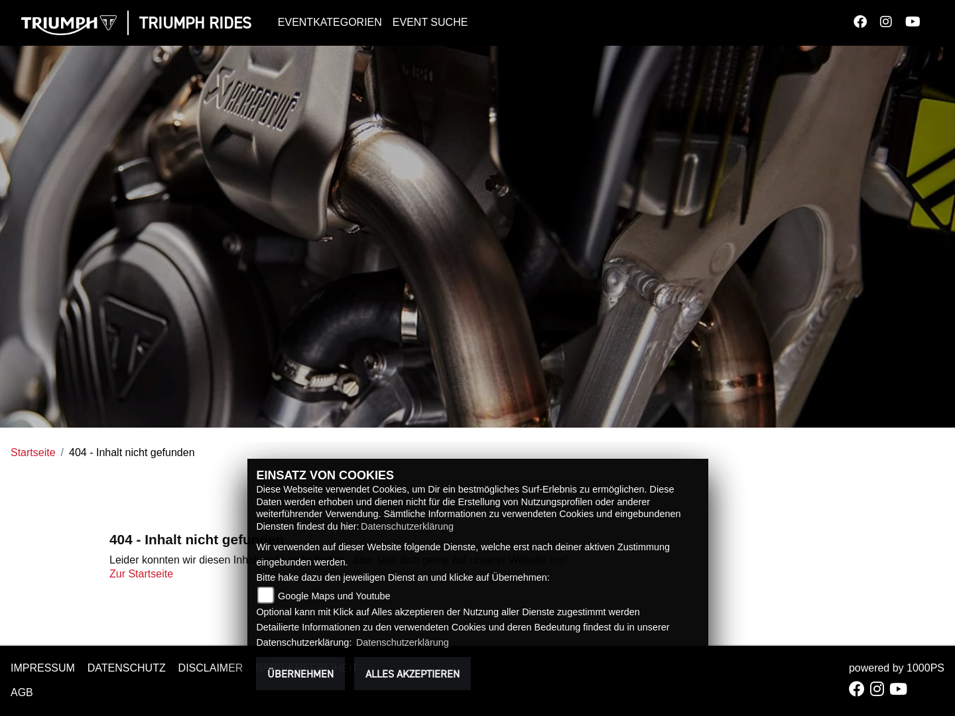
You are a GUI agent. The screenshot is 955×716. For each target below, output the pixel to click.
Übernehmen (300, 673)
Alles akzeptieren (412, 673)
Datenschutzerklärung (407, 526)
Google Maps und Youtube (334, 596)
